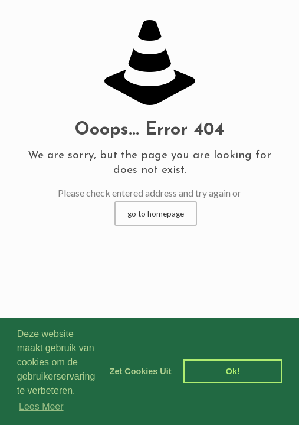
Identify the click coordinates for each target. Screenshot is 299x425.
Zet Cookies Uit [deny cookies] (141, 371)
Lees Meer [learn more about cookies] (41, 406)
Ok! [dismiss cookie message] (233, 371)
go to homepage (155, 213)
